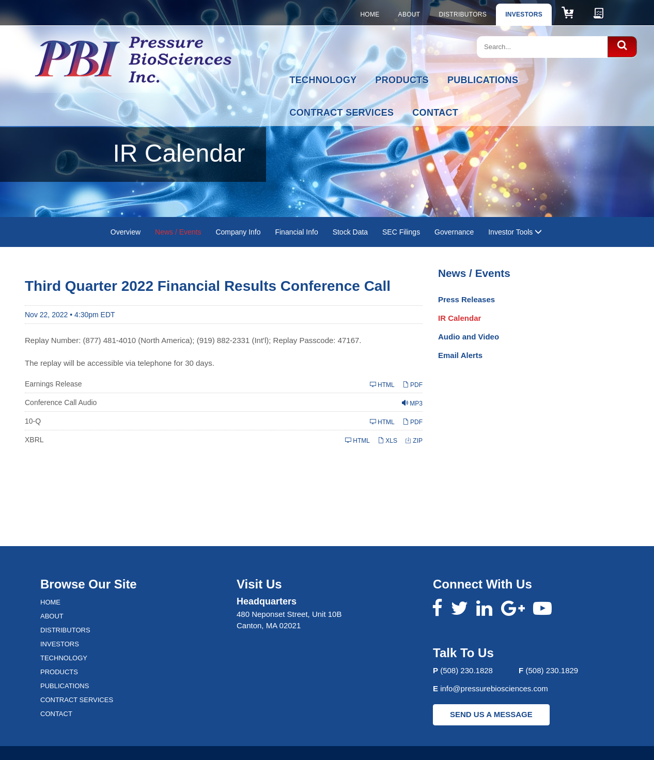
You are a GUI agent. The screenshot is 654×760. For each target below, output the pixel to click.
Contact (435, 112)
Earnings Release (53, 384)
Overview (126, 232)
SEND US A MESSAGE (491, 714)
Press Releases (466, 299)
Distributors (463, 14)
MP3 (412, 403)
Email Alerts (460, 355)
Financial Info (296, 232)
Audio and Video (468, 336)
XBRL (34, 440)
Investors (523, 14)
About (409, 14)
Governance (454, 232)
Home (369, 14)
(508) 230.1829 (551, 670)
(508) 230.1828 (466, 670)
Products (402, 80)
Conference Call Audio (61, 402)
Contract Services (342, 112)
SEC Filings (401, 232)
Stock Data (350, 232)
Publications (482, 80)
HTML (382, 384)
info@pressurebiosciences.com (494, 688)
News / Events (178, 232)
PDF (412, 384)
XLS (387, 440)
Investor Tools (515, 232)
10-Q (33, 421)
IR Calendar (459, 318)
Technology (323, 80)
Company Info (237, 232)
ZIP (414, 440)
